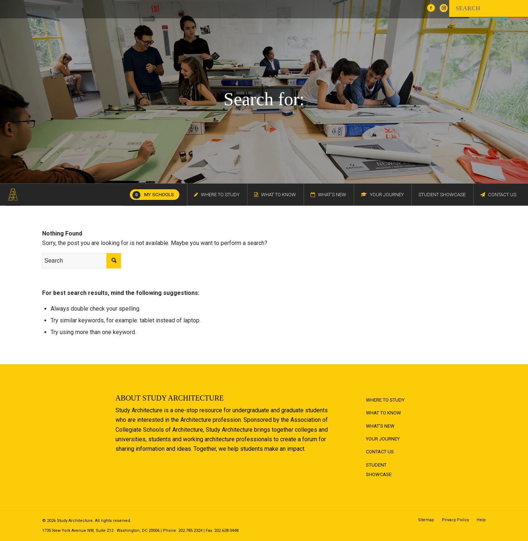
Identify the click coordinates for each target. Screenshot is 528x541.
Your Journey (383, 439)
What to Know (383, 413)
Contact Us (380, 451)
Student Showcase (379, 469)
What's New (380, 426)
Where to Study (385, 400)
